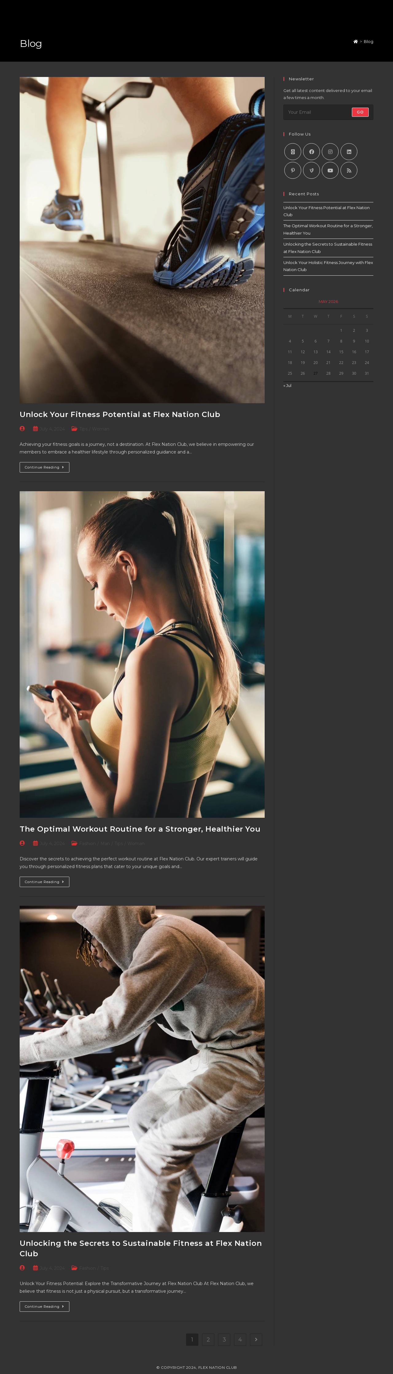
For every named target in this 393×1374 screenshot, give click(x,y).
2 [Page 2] (208, 1339)
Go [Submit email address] (360, 112)
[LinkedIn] (348, 151)
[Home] (355, 41)
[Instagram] (330, 151)
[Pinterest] (292, 170)
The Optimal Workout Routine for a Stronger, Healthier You (140, 829)
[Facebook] (311, 151)
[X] (292, 151)
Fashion (87, 843)
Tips (83, 429)
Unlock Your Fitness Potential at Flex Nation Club (120, 414)
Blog (368, 41)
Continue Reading (47, 465)
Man (105, 843)
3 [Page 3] (224, 1339)
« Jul (287, 385)
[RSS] (348, 170)
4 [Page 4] (240, 1339)
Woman (100, 429)
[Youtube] (330, 170)
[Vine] (311, 170)
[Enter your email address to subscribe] (328, 112)
